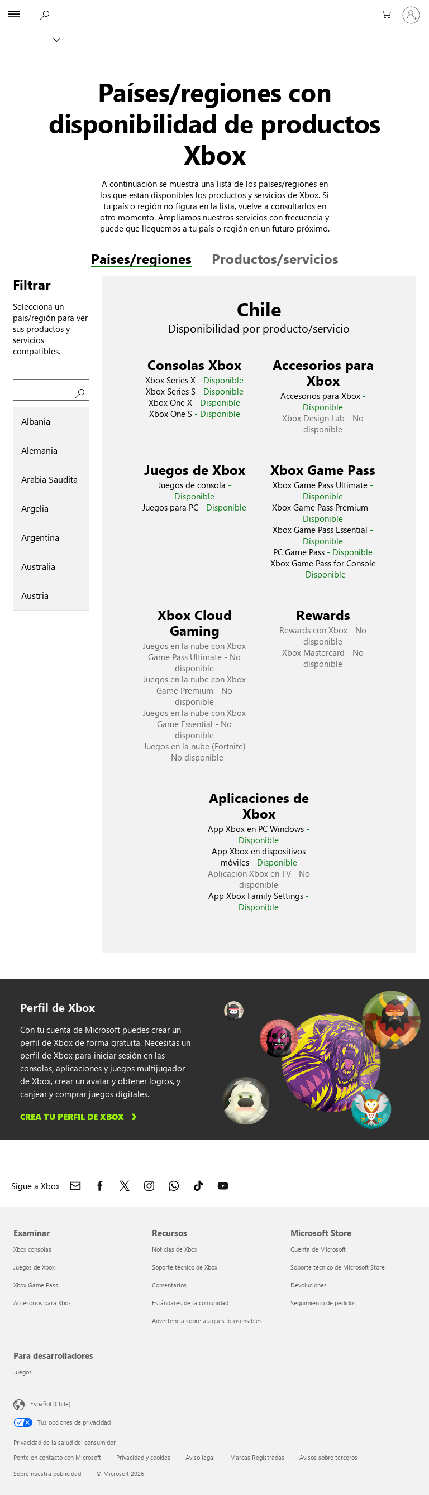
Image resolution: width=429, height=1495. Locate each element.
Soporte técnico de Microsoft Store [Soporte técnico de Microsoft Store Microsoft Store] (337, 1267)
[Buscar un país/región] (51, 390)
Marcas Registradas (257, 1457)
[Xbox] (29, 39)
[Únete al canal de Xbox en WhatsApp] (174, 1186)
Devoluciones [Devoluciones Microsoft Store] (308, 1285)
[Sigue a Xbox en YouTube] (223, 1186)
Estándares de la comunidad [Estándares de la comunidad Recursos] (190, 1302)
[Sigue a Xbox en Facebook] (100, 1186)
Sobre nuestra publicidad (47, 1473)
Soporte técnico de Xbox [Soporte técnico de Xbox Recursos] (184, 1267)
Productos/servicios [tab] (275, 258)
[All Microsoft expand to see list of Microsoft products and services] (14, 15)
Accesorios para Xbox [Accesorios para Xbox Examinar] (42, 1302)
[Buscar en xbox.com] (44, 14)
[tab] (51, 421)
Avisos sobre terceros (328, 1457)
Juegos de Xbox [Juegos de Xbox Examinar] (34, 1267)
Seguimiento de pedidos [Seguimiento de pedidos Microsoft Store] (323, 1302)
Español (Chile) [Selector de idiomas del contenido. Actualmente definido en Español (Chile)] (50, 1403)
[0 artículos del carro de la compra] (384, 15)
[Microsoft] (214, 8)
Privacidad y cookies (143, 1457)
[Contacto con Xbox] (75, 1186)
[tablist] (51, 509)
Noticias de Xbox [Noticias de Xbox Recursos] (174, 1249)
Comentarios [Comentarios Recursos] (169, 1285)
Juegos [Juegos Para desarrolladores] (22, 1372)
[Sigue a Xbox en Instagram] (149, 1186)
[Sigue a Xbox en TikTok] (198, 1186)
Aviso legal (200, 1457)
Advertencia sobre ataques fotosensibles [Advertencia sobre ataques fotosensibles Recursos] (207, 1320)
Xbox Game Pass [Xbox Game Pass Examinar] (35, 1285)
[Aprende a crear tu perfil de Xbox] (80, 1116)
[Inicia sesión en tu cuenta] (411, 15)
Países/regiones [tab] (141, 258)
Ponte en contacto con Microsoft (57, 1457)
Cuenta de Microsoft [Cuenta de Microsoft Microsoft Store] (318, 1249)
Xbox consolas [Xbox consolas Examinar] (32, 1249)
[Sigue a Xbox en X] (125, 1186)
